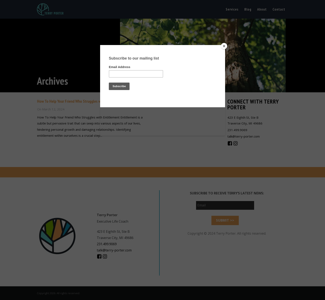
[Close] (224, 46)
